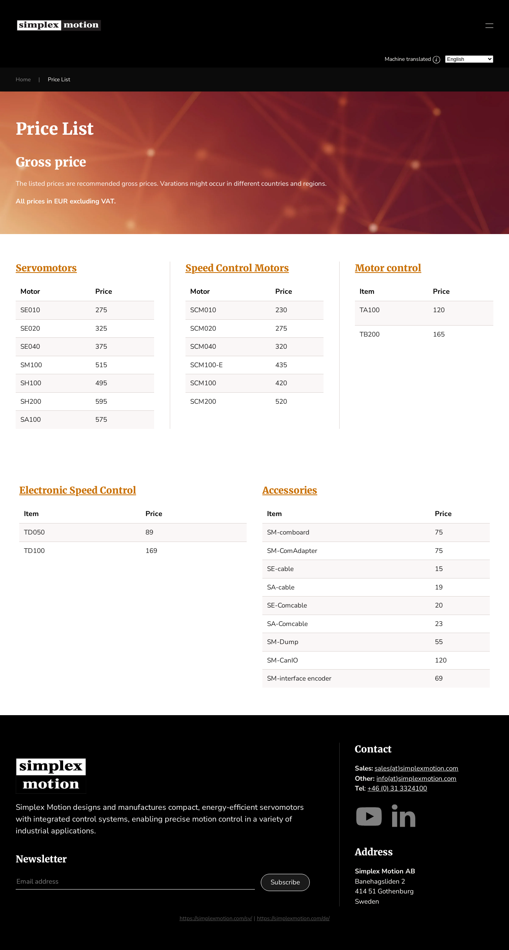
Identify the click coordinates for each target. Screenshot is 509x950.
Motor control (388, 268)
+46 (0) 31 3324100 (397, 788)
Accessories (289, 490)
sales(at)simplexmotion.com (416, 768)
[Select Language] (469, 59)
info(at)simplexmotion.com (416, 778)
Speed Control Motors (237, 268)
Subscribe (285, 882)
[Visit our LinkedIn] (403, 815)
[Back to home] (59, 25)
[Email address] (135, 882)
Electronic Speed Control (77, 490)
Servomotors (46, 268)
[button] (489, 25)
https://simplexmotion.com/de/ (293, 918)
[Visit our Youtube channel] (369, 815)
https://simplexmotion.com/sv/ (216, 918)
